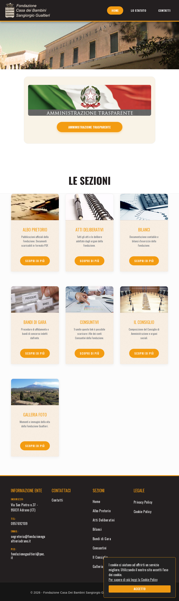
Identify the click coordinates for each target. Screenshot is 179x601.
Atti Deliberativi (104, 520)
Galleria (98, 566)
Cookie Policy (143, 511)
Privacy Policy (143, 502)
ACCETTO (140, 589)
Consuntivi (100, 548)
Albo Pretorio (102, 510)
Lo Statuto (138, 10)
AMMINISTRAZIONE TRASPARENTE (89, 127)
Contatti (164, 10)
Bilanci (97, 529)
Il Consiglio (100, 557)
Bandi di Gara (102, 538)
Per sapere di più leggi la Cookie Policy (133, 579)
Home (115, 10)
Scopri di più (35, 261)
